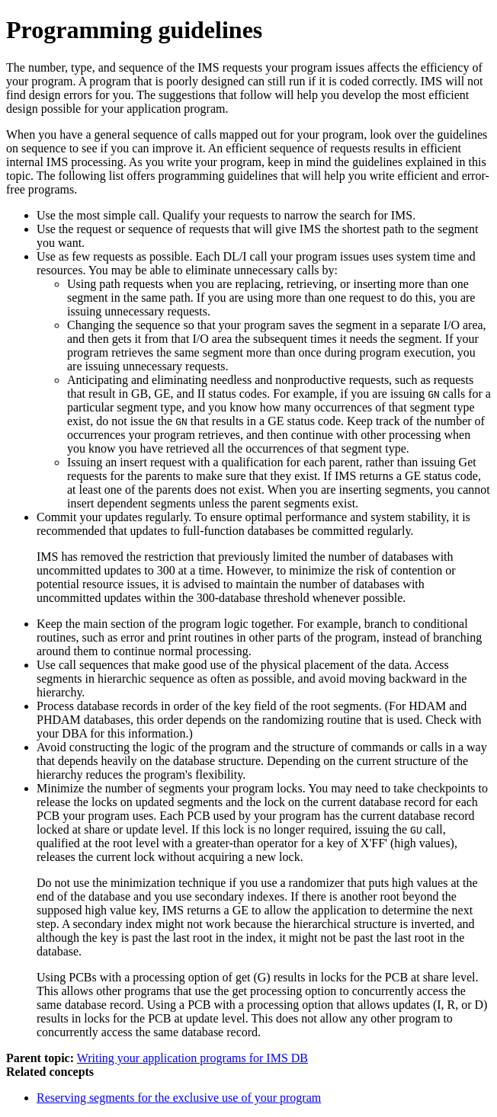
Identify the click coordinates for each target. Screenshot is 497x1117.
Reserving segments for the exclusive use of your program (179, 1097)
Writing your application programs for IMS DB (192, 1057)
